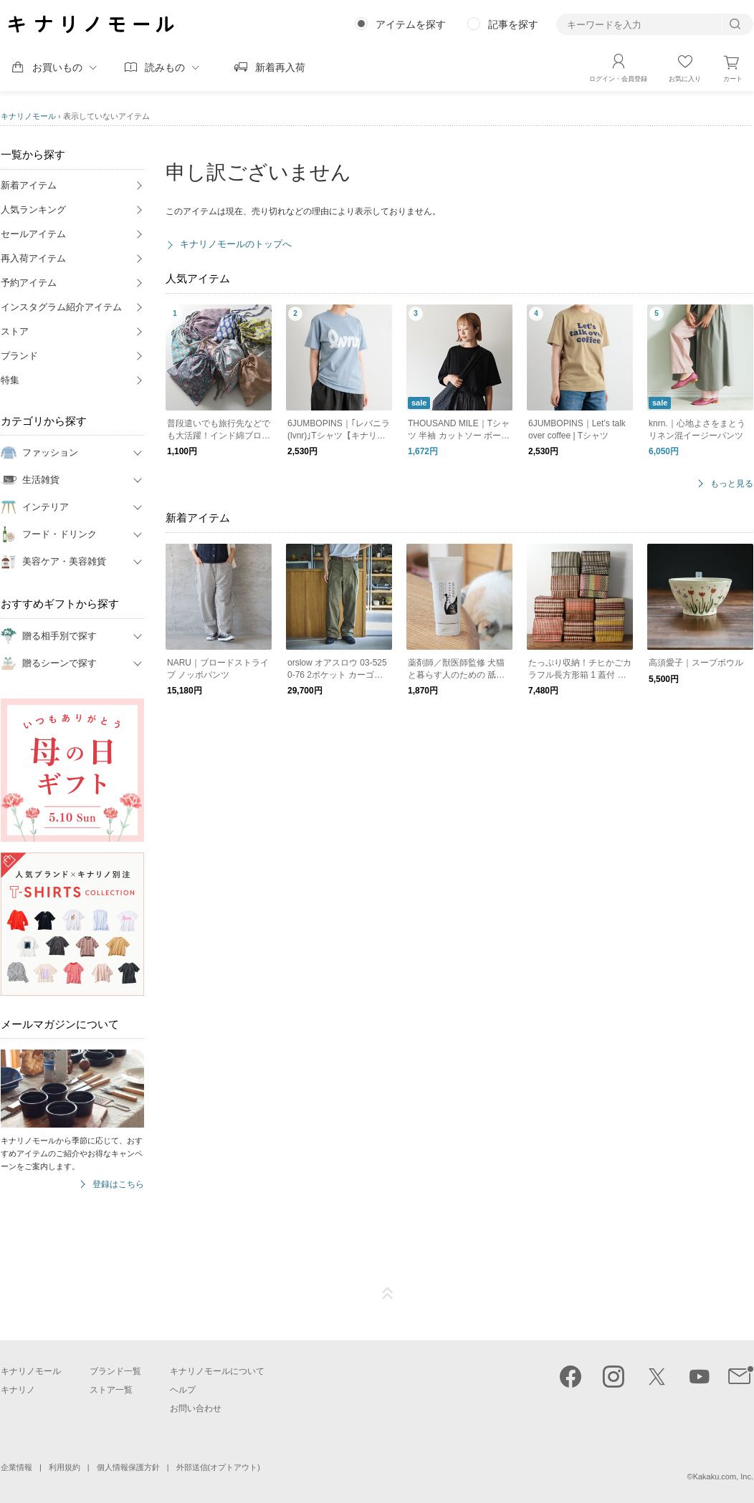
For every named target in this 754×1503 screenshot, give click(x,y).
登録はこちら (118, 1184)
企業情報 (16, 1467)
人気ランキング (33, 209)
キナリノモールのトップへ (236, 244)
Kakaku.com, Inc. (723, 1476)
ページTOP (388, 1294)
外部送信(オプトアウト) (218, 1467)
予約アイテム (29, 282)
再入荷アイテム (33, 258)
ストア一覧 (111, 1390)
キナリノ (18, 1390)
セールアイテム (33, 234)
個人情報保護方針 (128, 1467)
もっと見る (731, 484)
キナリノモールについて (217, 1371)
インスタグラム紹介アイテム (61, 307)
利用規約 (64, 1467)
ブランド (19, 355)
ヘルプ (183, 1390)
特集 (10, 380)
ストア (15, 331)
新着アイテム (29, 185)
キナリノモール (28, 116)
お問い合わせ (195, 1408)
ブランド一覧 (115, 1371)
